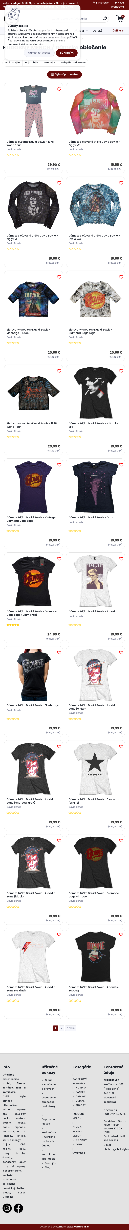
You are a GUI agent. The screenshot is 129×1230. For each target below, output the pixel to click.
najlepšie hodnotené (72, 62)
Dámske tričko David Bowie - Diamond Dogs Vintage (94, 895)
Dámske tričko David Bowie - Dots (91, 517)
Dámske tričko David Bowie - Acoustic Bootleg (94, 989)
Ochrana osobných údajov (48, 1141)
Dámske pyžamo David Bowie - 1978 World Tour (30, 143)
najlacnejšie (12, 62)
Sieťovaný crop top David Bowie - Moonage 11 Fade (28, 331)
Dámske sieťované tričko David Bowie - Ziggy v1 (32, 237)
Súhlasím (67, 53)
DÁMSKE (79, 31)
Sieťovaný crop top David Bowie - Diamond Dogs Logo (90, 331)
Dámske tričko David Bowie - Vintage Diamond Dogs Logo (31, 519)
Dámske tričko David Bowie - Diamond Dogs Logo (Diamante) (32, 613)
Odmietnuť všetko (39, 52)
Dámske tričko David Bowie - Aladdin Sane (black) (31, 895)
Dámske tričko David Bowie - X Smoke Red (93, 425)
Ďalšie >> (70, 1028)
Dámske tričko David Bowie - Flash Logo (33, 705)
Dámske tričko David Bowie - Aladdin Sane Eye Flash (31, 989)
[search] (105, 20)
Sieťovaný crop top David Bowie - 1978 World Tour (32, 425)
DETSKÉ (97, 31)
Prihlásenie (102, 2)
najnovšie (49, 62)
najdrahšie (31, 62)
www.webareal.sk (78, 1226)
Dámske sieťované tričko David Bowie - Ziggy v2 (94, 143)
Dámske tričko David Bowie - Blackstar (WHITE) (94, 801)
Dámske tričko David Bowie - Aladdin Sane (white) (93, 707)
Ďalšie (117, 30)
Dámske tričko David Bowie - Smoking (93, 611)
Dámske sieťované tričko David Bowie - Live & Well (94, 237)
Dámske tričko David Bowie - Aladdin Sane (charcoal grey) (31, 801)
